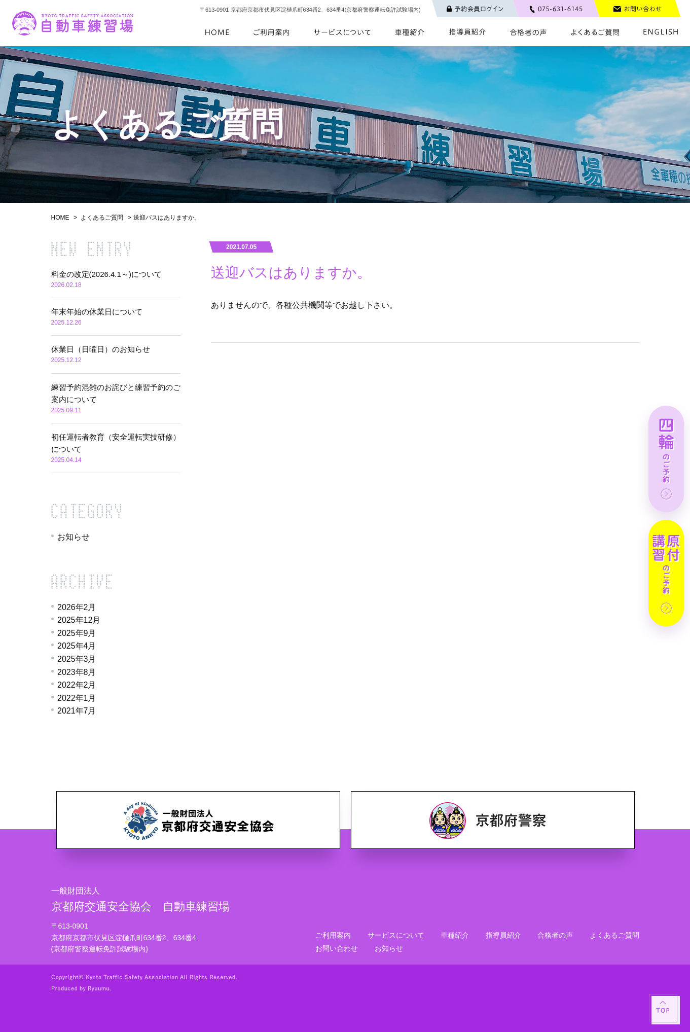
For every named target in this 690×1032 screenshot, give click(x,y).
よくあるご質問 (102, 217)
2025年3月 (76, 659)
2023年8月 (76, 672)
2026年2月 (76, 607)
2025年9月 (76, 633)
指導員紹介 (503, 935)
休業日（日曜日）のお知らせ (100, 349)
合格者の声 (555, 935)
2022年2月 (76, 685)
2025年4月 (76, 646)
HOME (60, 217)
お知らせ (73, 536)
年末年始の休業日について (96, 311)
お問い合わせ (336, 948)
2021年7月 (76, 710)
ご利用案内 (333, 935)
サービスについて (396, 935)
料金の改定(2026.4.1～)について (106, 274)
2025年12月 (78, 620)
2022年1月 (76, 698)
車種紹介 (455, 935)
